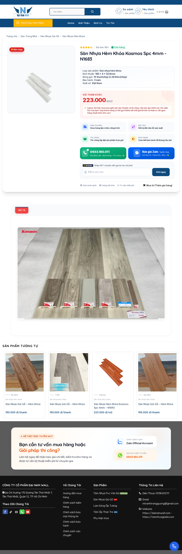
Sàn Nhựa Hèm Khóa (73, 36)
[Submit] (92, 11)
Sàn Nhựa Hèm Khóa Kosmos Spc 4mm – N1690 (111, 406)
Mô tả (21, 210)
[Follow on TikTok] (10, 511)
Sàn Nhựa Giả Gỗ (49, 36)
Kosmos (102, 395)
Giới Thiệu (84, 23)
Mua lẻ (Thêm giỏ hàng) (157, 185)
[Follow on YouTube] (27, 511)
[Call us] (22, 511)
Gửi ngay (161, 172)
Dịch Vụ (98, 23)
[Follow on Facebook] (5, 511)
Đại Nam (14, 395)
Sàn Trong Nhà (29, 36)
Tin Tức (110, 23)
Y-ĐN (57, 395)
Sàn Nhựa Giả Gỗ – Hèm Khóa (22, 404)
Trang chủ (11, 36)
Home (71, 23)
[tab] (22, 210)
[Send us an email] (16, 511)
